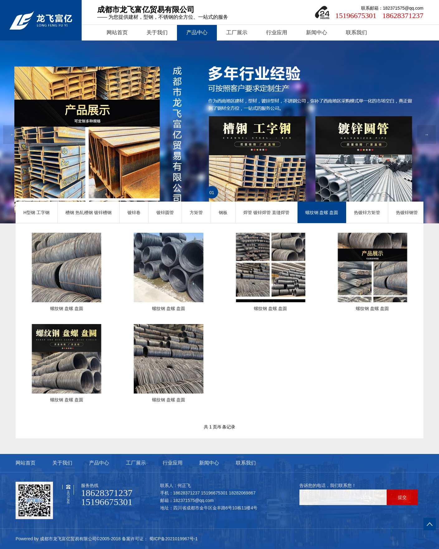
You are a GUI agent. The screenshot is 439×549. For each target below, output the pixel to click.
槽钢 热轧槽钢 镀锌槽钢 (88, 212)
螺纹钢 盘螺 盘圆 (321, 212)
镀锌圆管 (165, 212)
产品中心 (197, 33)
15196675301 (355, 15)
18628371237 (402, 15)
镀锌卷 (134, 212)
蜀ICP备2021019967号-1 (173, 538)
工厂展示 (236, 33)
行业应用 (276, 33)
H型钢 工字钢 (36, 212)
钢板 (223, 212)
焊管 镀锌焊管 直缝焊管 (266, 212)
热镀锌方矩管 (367, 212)
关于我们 (157, 33)
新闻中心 (316, 33)
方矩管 (196, 212)
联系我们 (356, 33)
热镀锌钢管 (407, 212)
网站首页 (117, 33)
